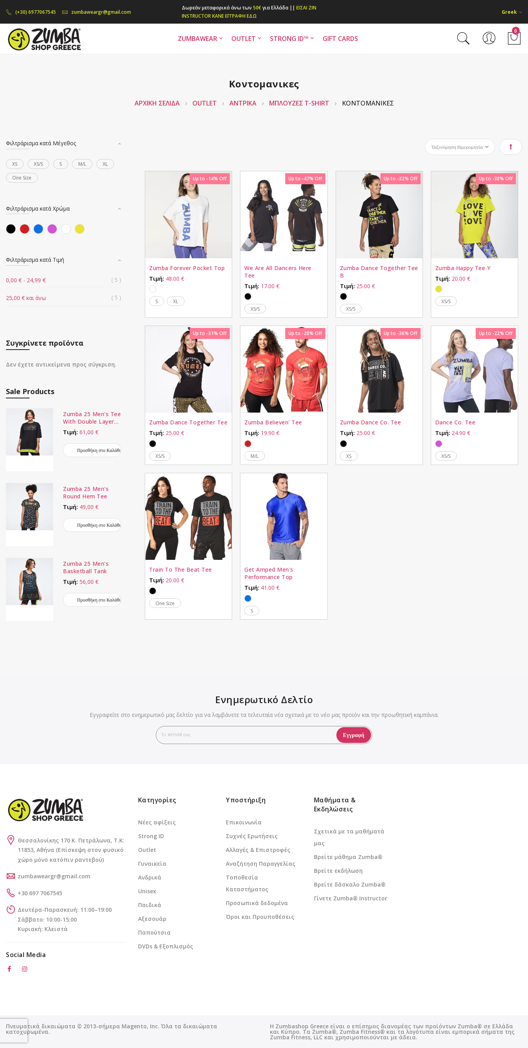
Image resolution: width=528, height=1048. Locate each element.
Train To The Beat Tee (180, 569)
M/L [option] (254, 456)
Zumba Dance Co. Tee (370, 422)
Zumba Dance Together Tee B (379, 271)
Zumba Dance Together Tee (188, 422)
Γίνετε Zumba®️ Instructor (350, 898)
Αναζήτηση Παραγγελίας (260, 863)
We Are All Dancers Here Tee (278, 271)
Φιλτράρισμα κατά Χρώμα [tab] (38, 208)
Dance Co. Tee (455, 422)
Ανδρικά (149, 877)
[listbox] (188, 288)
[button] (512, 12)
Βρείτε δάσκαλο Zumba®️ (350, 884)
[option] (152, 289)
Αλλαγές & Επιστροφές (258, 850)
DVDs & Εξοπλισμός (165, 946)
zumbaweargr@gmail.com (96, 12)
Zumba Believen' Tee (273, 422)
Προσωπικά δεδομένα (257, 903)
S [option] (156, 301)
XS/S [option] (255, 309)
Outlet (147, 850)
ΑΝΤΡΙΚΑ (243, 103)
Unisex (147, 891)
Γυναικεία (152, 863)
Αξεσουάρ (152, 918)
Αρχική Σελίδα (158, 103)
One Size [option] (165, 603)
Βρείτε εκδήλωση (338, 870)
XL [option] (175, 301)
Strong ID (151, 836)
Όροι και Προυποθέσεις (260, 916)
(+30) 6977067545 (31, 12)
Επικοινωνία (244, 822)
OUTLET (205, 103)
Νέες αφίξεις (157, 822)
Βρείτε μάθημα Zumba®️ (348, 857)
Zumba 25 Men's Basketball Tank (86, 567)
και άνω (26, 298)
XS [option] (348, 456)
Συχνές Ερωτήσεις (252, 836)
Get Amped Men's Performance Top (269, 573)
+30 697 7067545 (40, 893)
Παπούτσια (154, 932)
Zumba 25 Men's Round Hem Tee (86, 492)
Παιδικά (149, 905)
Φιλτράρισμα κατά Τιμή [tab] (35, 259)
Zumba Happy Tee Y (463, 268)
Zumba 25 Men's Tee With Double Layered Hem (92, 417)
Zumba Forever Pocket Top (187, 268)
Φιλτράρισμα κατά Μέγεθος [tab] (41, 143)
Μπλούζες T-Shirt (300, 103)
